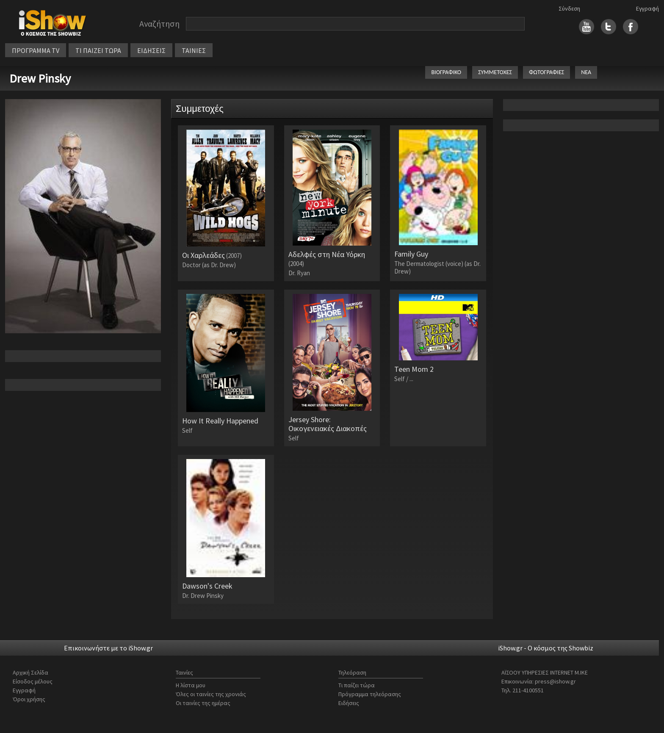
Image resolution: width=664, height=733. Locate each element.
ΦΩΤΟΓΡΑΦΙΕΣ (546, 72)
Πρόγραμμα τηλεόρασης (369, 694)
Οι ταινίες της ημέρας (203, 703)
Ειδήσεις (348, 703)
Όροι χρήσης (29, 699)
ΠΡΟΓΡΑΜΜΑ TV (35, 50)
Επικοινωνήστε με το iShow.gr (108, 648)
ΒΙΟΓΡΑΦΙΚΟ (446, 72)
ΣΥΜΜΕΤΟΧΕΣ (495, 72)
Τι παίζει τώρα (356, 685)
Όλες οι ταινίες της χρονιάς (211, 694)
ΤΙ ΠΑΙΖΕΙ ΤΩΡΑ (98, 50)
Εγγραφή (647, 8)
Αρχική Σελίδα (30, 672)
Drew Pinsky (40, 78)
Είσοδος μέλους (33, 681)
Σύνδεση (569, 8)
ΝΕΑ (586, 72)
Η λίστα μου (190, 685)
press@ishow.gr (555, 681)
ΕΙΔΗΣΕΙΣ (151, 50)
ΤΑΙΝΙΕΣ (194, 50)
